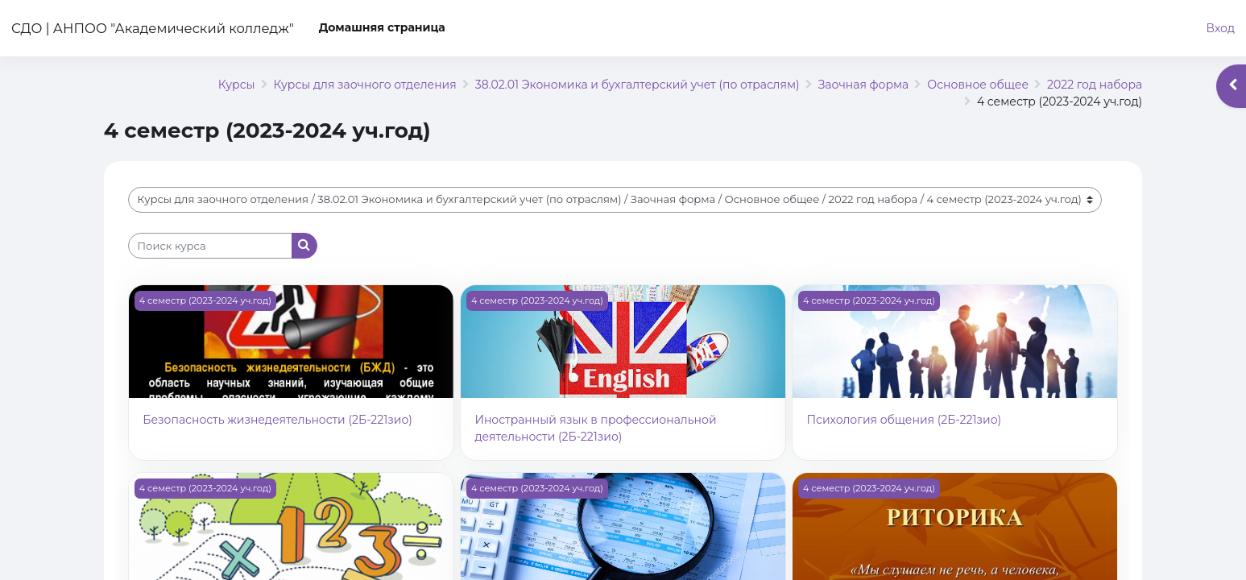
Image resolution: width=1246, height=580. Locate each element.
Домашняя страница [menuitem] (382, 27)
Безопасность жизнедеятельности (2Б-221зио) (277, 419)
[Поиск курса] (210, 246)
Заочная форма (863, 84)
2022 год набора (1094, 84)
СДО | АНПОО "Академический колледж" (152, 28)
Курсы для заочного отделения (365, 84)
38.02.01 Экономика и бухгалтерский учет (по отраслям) (637, 84)
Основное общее (978, 84)
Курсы (236, 84)
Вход (1220, 28)
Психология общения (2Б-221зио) (903, 419)
